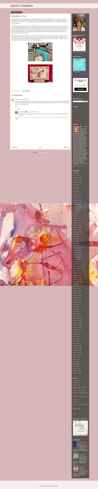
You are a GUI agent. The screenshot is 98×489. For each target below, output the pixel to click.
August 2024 (76, 209)
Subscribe (80, 89)
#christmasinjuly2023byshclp (79, 390)
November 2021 (76, 277)
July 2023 (75, 236)
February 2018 (76, 370)
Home (40, 147)
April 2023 (75, 243)
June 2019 (75, 336)
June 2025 (75, 188)
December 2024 (76, 200)
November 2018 (76, 350)
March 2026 (75, 175)
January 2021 (76, 293)
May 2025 (75, 191)
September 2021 (76, 281)
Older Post (66, 147)
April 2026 (75, 172)
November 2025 (76, 179)
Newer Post (14, 147)
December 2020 (76, 295)
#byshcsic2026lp (76, 382)
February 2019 (76, 343)
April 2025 (75, 193)
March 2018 (75, 368)
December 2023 (76, 225)
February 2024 (76, 220)
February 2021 (76, 291)
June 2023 (75, 238)
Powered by (80, 93)
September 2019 (76, 329)
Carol (16, 99)
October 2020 (76, 300)
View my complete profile (78, 166)
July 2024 (75, 211)
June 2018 (75, 361)
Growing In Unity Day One (83, 467)
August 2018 (76, 356)
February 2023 (76, 247)
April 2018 (75, 366)
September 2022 (76, 259)
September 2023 (76, 232)
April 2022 (75, 268)
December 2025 (76, 177)
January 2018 (76, 372)
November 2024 (76, 202)
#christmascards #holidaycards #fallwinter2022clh (80, 388)
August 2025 (76, 184)
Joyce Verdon (22, 111)
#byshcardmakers (77, 380)
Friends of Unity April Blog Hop (82, 455)
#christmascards (76, 384)
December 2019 (76, 322)
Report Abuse (77, 409)
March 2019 (75, 341)
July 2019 (75, 334)
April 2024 (75, 216)
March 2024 (75, 218)
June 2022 (75, 263)
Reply (16, 106)
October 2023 (76, 229)
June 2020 (75, 309)
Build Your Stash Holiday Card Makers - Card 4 (80, 419)
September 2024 (76, 207)
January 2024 (76, 222)
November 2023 (76, 227)
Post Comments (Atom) (43, 152)
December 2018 (76, 347)
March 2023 (75, 245)
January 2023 (76, 250)
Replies (18, 109)
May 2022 (75, 266)
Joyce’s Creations (21, 5)
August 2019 (76, 331)
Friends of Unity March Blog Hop (82, 443)
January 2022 (76, 275)
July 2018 (75, 359)
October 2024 (76, 204)
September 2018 (76, 354)
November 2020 (76, 297)
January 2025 (76, 197)
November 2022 (76, 254)
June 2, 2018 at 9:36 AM (32, 111)
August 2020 (76, 304)
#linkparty (75, 402)
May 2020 (75, 311)
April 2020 (75, 313)
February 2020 (76, 318)
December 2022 (76, 252)
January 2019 (76, 345)
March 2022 (75, 270)
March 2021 (75, 288)
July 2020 (75, 307)
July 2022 (75, 261)
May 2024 (75, 213)
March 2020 (75, 316)
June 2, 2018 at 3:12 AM (23, 99)
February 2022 (76, 272)
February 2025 (76, 195)
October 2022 (76, 257)
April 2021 (75, 286)
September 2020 (76, 302)
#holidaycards (76, 399)
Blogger (56, 486)
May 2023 (75, 241)
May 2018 (75, 363)
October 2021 (76, 279)
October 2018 (76, 352)
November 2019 (76, 325)
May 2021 (75, 284)
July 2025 (75, 186)
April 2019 (75, 338)
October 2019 (76, 327)
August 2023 (76, 234)
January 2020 (76, 320)
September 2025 (76, 182)
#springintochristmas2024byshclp (80, 404)
